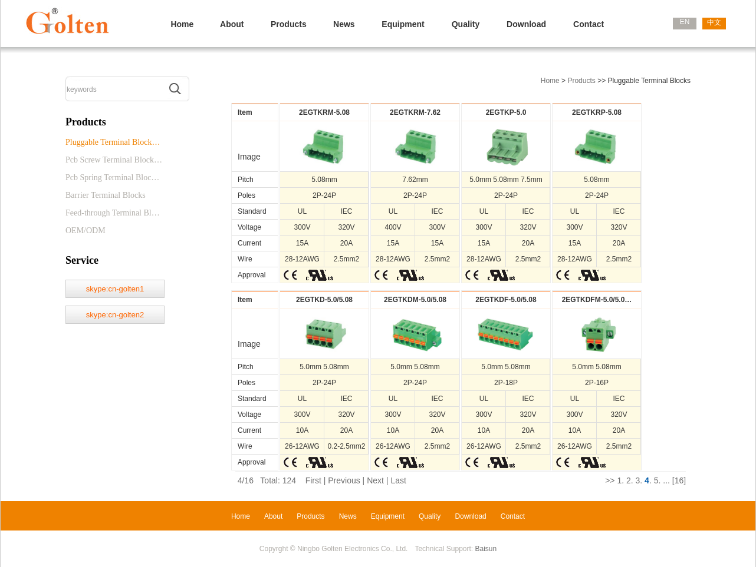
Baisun (486, 549)
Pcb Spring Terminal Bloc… (112, 177)
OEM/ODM (85, 230)
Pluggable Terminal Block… (112, 142)
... (666, 480)
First (313, 480)
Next (375, 480)
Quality (465, 24)
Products (289, 24)
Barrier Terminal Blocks (105, 195)
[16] (679, 480)
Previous (344, 480)
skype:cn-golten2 (115, 314)
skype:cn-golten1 (115, 288)
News (344, 24)
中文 (714, 22)
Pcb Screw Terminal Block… (113, 159)
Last (398, 480)
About (232, 24)
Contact (588, 24)
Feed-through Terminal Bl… (112, 212)
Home (181, 24)
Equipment (403, 24)
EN (685, 22)
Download (526, 24)
